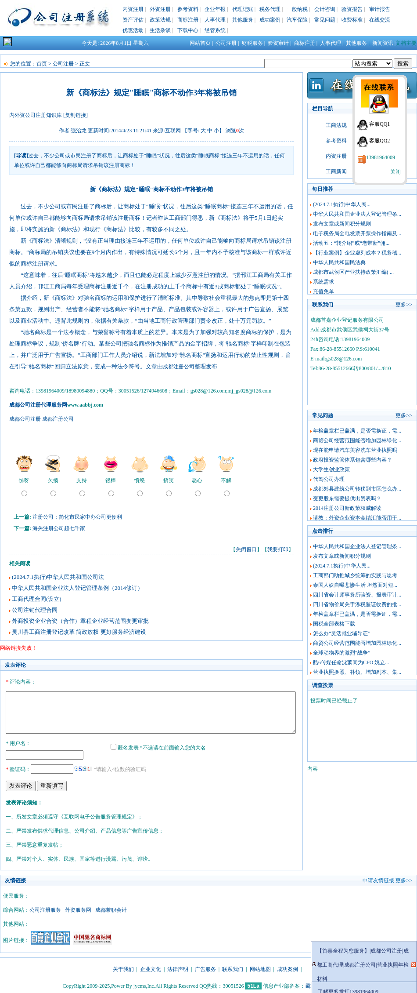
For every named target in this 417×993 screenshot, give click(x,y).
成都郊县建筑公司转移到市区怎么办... (357, 489)
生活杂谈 (160, 30)
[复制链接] (75, 115)
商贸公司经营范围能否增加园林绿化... (357, 440)
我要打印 (277, 549)
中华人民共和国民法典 (339, 262)
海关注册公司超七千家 (58, 528)
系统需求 (323, 282)
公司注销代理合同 (35, 610)
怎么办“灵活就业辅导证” (341, 633)
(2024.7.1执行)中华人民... (341, 204)
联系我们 (232, 968)
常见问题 (324, 20)
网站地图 (260, 968)
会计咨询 (324, 9)
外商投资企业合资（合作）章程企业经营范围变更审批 (80, 621)
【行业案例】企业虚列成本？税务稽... (357, 253)
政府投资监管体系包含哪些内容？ (352, 460)
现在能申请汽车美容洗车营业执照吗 (355, 450)
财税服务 (252, 43)
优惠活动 (133, 30)
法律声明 (177, 968)
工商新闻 (336, 171)
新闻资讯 (382, 43)
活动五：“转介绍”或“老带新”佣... (351, 243)
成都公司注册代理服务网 (38, 405)
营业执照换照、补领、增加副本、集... (357, 672)
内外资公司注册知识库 (35, 115)
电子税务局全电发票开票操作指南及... (357, 233)
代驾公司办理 (329, 479)
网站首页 (200, 43)
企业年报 (215, 9)
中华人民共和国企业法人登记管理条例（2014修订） (77, 588)
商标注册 (187, 20)
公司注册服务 (45, 909)
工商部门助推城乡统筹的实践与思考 (355, 575)
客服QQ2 (379, 141)
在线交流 (379, 20)
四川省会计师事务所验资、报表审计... (357, 595)
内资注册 (133, 9)
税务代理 (269, 9)
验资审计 (278, 43)
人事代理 (215, 20)
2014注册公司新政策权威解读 (347, 508)
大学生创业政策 (331, 469)
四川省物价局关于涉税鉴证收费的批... (357, 604)
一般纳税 (297, 9)
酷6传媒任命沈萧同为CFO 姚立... (351, 662)
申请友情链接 (378, 879)
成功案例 (269, 20)
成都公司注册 (25, 419)
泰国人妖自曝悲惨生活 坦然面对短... (355, 585)
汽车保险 (297, 20)
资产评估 (133, 20)
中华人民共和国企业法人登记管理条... (357, 214)
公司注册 (226, 43)
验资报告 (352, 9)
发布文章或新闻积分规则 (342, 224)
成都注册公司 (178, 367)
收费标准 (352, 20)
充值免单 (323, 291)
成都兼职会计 (111, 909)
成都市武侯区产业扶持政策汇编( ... (353, 272)
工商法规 (336, 125)
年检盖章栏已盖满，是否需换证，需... (357, 431)
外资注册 (160, 9)
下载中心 (187, 30)
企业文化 (150, 968)
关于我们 (123, 968)
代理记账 (242, 9)
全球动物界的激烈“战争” (341, 653)
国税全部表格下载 (334, 624)
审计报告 (379, 9)
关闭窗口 (246, 549)
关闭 (395, 172)
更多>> (403, 305)
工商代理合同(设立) (36, 599)
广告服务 (205, 968)
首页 (41, 64)
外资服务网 (78, 909)
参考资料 (187, 9)
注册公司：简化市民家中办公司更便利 (77, 517)
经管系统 (215, 30)
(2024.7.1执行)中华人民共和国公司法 (58, 577)
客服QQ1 (379, 124)
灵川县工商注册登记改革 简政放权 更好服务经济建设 (79, 632)
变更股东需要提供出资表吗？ (347, 498)
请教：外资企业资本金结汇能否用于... (357, 518)
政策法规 (160, 20)
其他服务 (242, 20)
